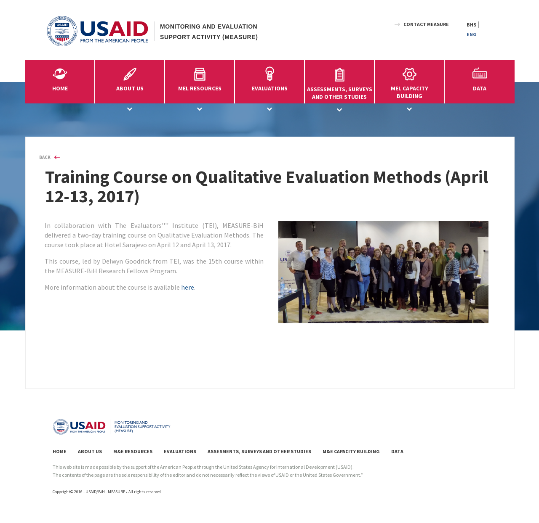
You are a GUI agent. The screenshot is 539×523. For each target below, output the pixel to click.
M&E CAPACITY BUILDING (351, 451)
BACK (45, 157)
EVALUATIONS (180, 451)
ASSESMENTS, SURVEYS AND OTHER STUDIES (259, 451)
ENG (472, 34)
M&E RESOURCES (132, 451)
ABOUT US (90, 451)
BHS (471, 24)
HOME (60, 88)
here (187, 287)
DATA (479, 88)
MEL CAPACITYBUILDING (409, 81)
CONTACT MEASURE (426, 24)
